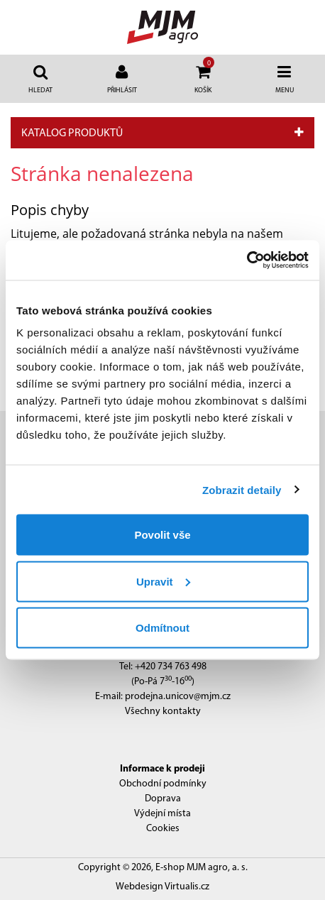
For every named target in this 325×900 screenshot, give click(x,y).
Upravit (163, 581)
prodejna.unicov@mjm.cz (178, 696)
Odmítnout (162, 628)
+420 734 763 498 (170, 667)
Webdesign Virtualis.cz (162, 887)
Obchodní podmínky (162, 784)
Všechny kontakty (163, 711)
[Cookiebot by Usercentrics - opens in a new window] (246, 260)
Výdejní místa (162, 813)
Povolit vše (162, 535)
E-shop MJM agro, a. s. (201, 867)
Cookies (163, 828)
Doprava (163, 799)
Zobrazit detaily (242, 489)
